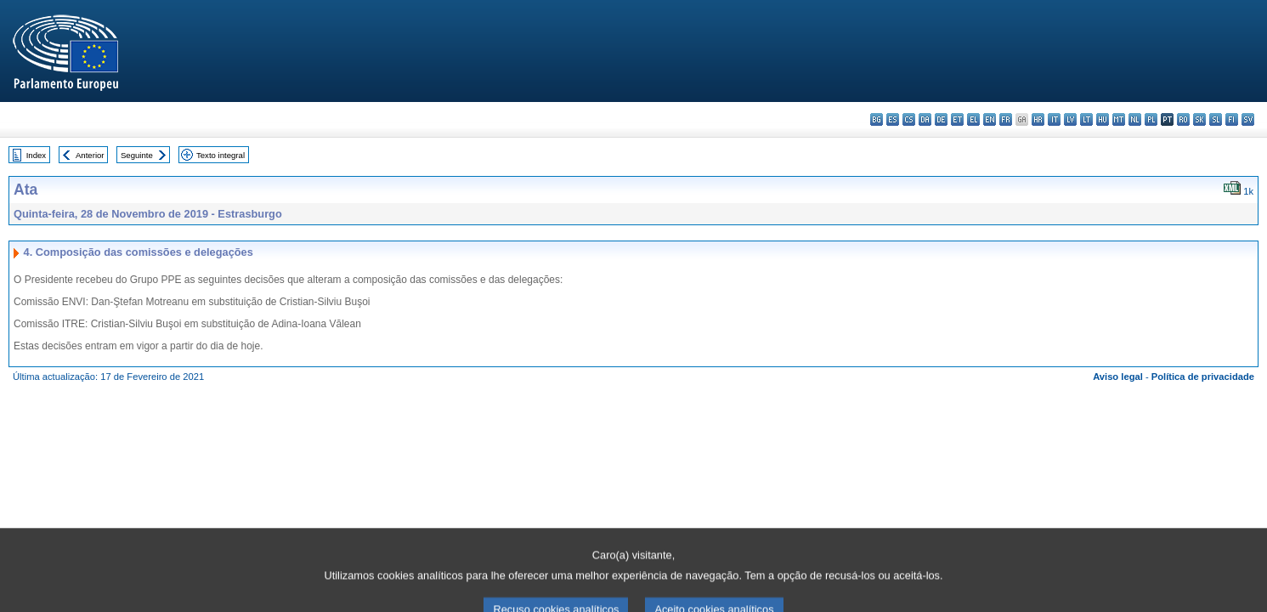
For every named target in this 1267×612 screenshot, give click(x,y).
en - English (989, 119)
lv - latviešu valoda (1070, 119)
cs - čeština (908, 119)
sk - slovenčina (1199, 119)
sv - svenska (1248, 119)
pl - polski (1151, 119)
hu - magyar (1102, 119)
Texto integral (220, 155)
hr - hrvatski (1038, 119)
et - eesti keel (957, 119)
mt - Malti (1118, 119)
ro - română (1183, 119)
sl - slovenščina (1215, 119)
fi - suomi (1231, 119)
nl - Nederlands (1134, 119)
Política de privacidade (1202, 376)
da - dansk (925, 119)
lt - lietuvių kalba (1086, 119)
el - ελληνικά (973, 119)
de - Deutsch (941, 119)
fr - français (1005, 119)
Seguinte (137, 155)
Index (36, 155)
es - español (892, 119)
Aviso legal (1118, 376)
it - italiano (1054, 119)
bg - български (876, 119)
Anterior (90, 155)
